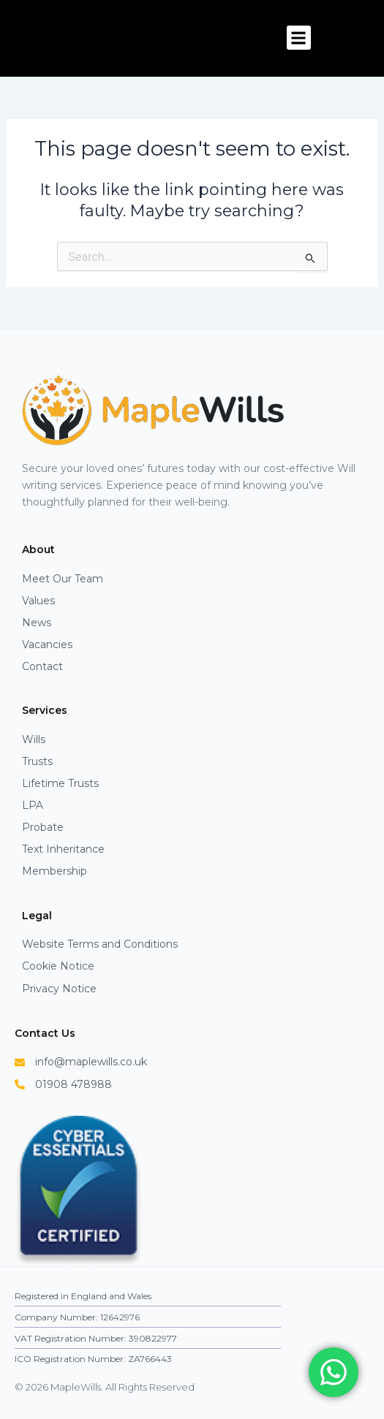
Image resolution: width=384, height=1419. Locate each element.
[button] (299, 38)
